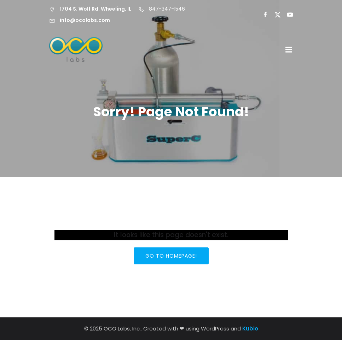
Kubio (250, 328)
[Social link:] (262, 14)
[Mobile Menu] (289, 50)
